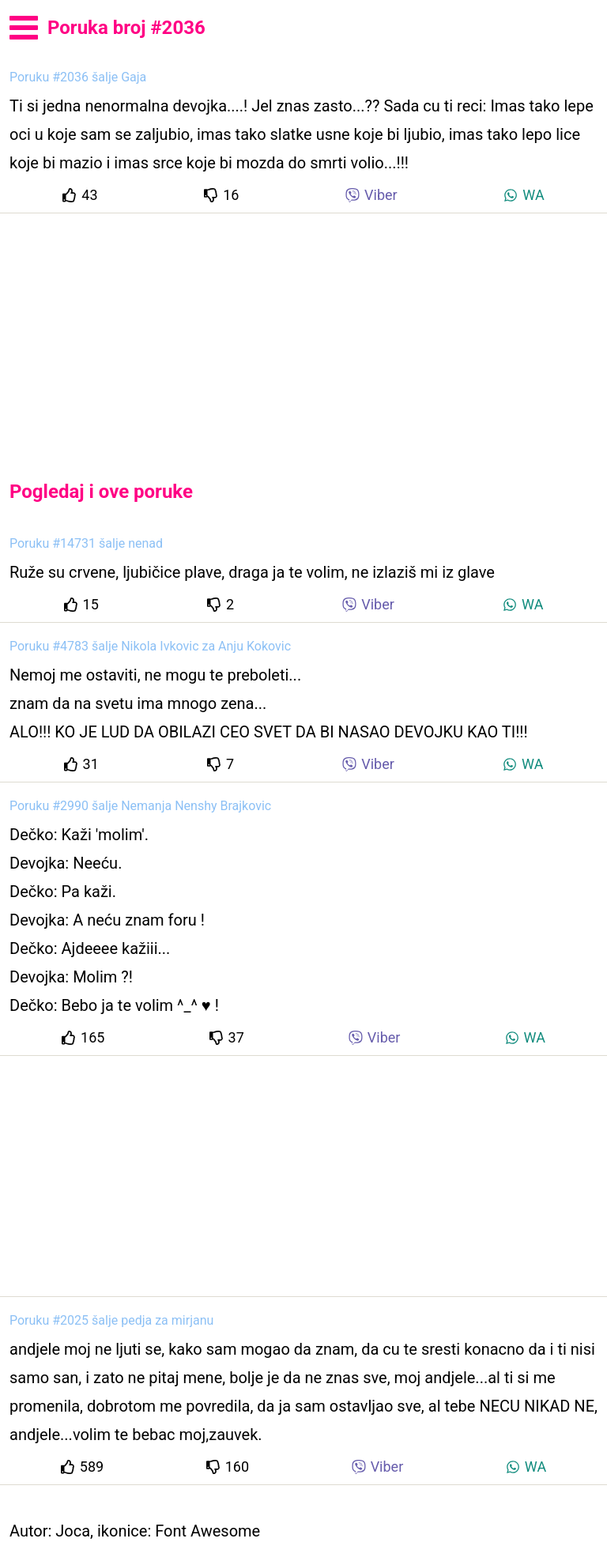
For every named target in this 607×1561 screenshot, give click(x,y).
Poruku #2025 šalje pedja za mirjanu (111, 1320)
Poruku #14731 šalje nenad (86, 543)
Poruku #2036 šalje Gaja (77, 77)
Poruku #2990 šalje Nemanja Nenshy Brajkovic (140, 805)
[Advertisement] (303, 333)
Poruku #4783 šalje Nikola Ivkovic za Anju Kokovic (150, 646)
